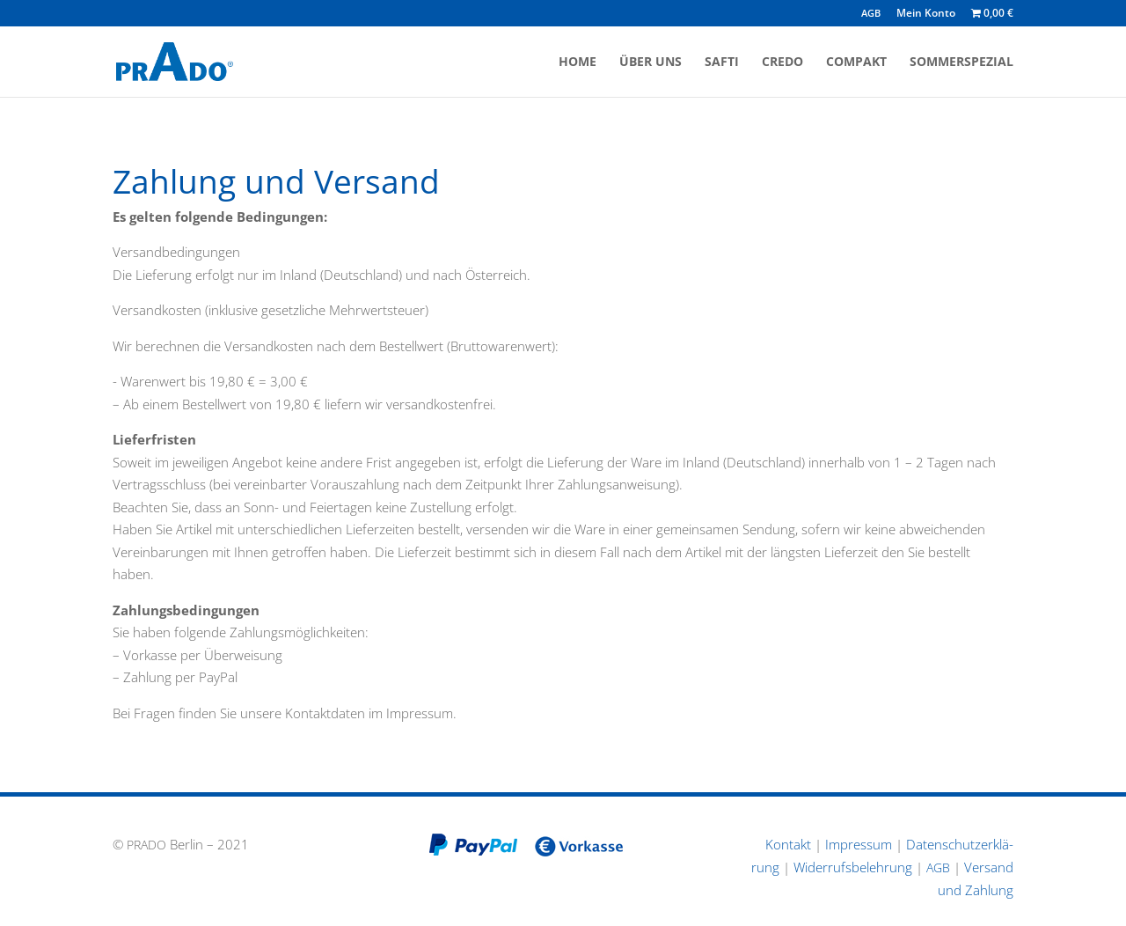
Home (577, 62)
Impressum (858, 844)
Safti (722, 62)
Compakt (856, 62)
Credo (782, 62)
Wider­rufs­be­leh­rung (852, 867)
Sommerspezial (961, 62)
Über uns (650, 62)
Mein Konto (925, 14)
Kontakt (788, 844)
